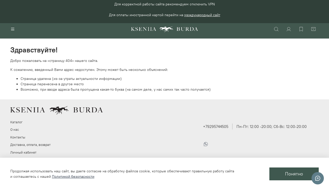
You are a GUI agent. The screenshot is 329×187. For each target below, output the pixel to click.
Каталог (16, 122)
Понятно (294, 174)
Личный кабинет (23, 152)
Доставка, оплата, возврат (30, 145)
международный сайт (202, 15)
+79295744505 (215, 126)
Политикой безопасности (73, 176)
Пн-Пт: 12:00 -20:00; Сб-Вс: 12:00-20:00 (271, 126)
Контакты (17, 137)
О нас (14, 130)
